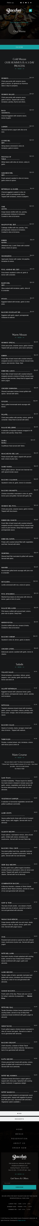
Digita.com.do (21, 1220)
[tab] (19, 47)
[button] (30, 10)
